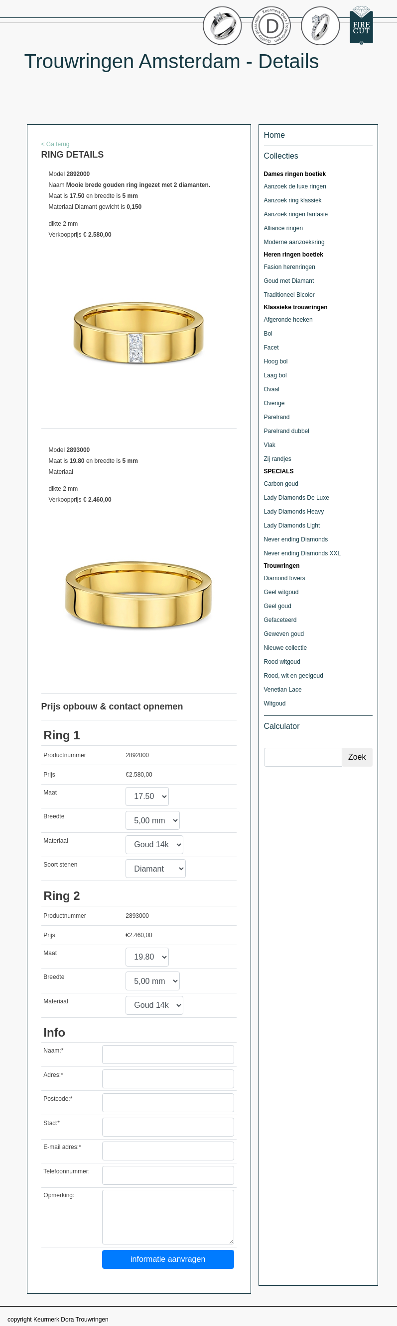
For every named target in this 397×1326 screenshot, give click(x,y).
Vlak (269, 445)
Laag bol (275, 375)
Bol (268, 333)
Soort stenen (60, 864)
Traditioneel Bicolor (289, 294)
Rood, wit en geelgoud (293, 675)
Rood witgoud (282, 661)
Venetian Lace (283, 689)
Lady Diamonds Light (292, 525)
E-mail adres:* (62, 1147)
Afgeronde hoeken (288, 319)
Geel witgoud (281, 592)
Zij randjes (277, 458)
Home (274, 135)
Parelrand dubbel (286, 431)
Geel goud (277, 606)
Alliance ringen (283, 228)
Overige (274, 403)
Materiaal (55, 840)
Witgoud (275, 703)
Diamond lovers (284, 578)
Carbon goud (281, 483)
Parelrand (277, 417)
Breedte (53, 816)
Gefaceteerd (280, 620)
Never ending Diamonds (296, 539)
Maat (50, 792)
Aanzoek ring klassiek (293, 200)
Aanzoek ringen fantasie (296, 214)
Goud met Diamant (289, 280)
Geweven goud (284, 633)
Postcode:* (57, 1098)
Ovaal (271, 389)
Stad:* (51, 1123)
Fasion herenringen (289, 267)
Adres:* (53, 1074)
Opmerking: (58, 1195)
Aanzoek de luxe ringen (295, 186)
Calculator (282, 726)
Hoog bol (276, 361)
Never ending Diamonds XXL (302, 553)
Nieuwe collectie (285, 647)
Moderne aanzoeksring (294, 242)
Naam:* (53, 1050)
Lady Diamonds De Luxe (296, 497)
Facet (271, 347)
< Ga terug (55, 144)
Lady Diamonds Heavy (294, 511)
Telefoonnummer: (66, 1171)
